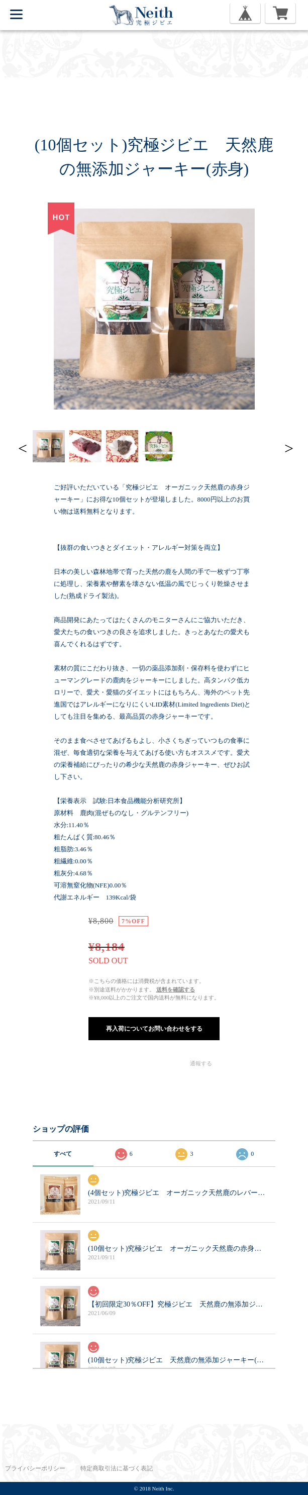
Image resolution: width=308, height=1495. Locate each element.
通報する (201, 1063)
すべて (63, 1153)
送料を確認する (175, 989)
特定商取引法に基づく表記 (116, 1468)
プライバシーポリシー (35, 1468)
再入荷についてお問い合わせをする (154, 1028)
